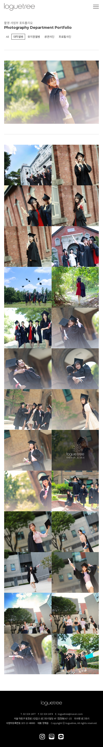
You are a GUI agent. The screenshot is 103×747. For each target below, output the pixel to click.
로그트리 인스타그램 (42, 736)
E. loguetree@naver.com (69, 713)
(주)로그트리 (19, 7)
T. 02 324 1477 (28, 713)
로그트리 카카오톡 (61, 736)
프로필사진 (65, 37)
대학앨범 (18, 37)
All (7, 37)
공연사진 (49, 37)
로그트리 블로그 (51, 736)
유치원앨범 (34, 37)
